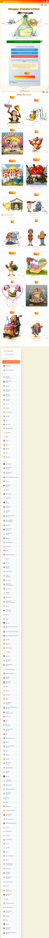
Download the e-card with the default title (24, 49)
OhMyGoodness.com (25, 91)
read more (14, 82)
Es (43, 5)
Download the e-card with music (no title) (24, 56)
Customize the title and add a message (23, 41)
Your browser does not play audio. (25, 38)
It (47, 5)
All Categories (24, 77)
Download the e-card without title (24, 53)
